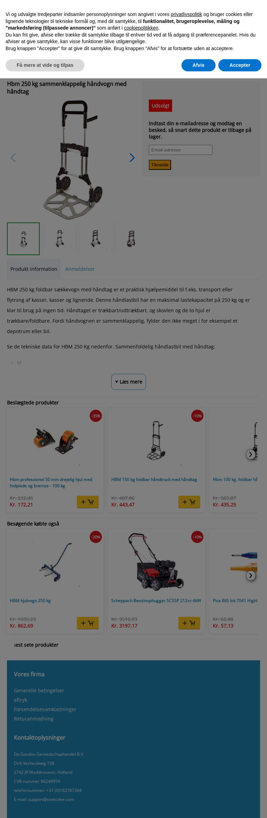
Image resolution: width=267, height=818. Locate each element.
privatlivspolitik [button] (186, 14)
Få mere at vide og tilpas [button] (45, 65)
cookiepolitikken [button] (141, 28)
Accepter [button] (239, 65)
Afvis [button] (198, 65)
